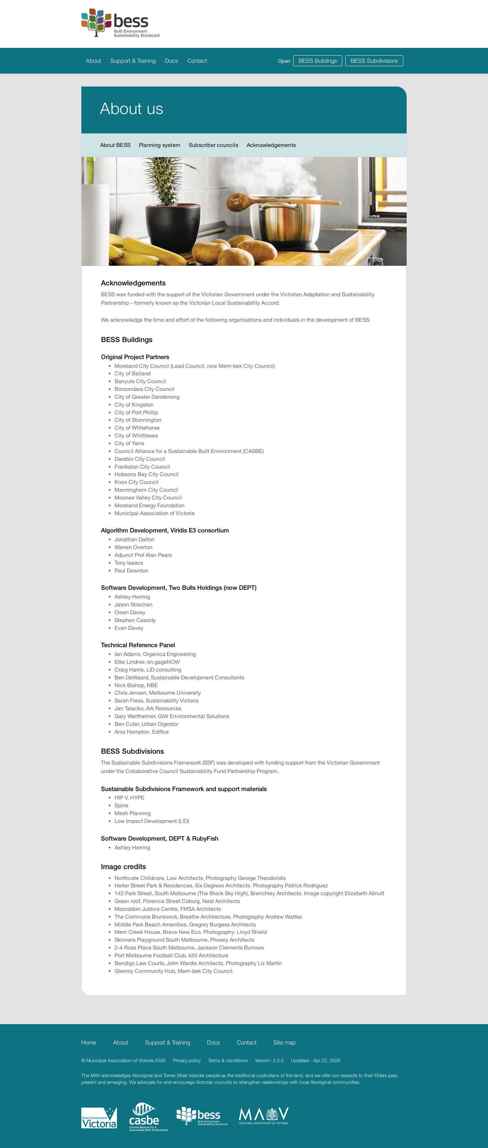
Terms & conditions (228, 1060)
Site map (284, 1042)
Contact (197, 60)
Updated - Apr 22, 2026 (316, 1060)
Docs (171, 60)
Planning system (159, 145)
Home (88, 1042)
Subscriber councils (213, 145)
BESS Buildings (318, 60)
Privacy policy (187, 1060)
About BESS (115, 145)
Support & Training (133, 60)
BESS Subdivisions (374, 60)
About (93, 60)
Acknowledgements (271, 145)
